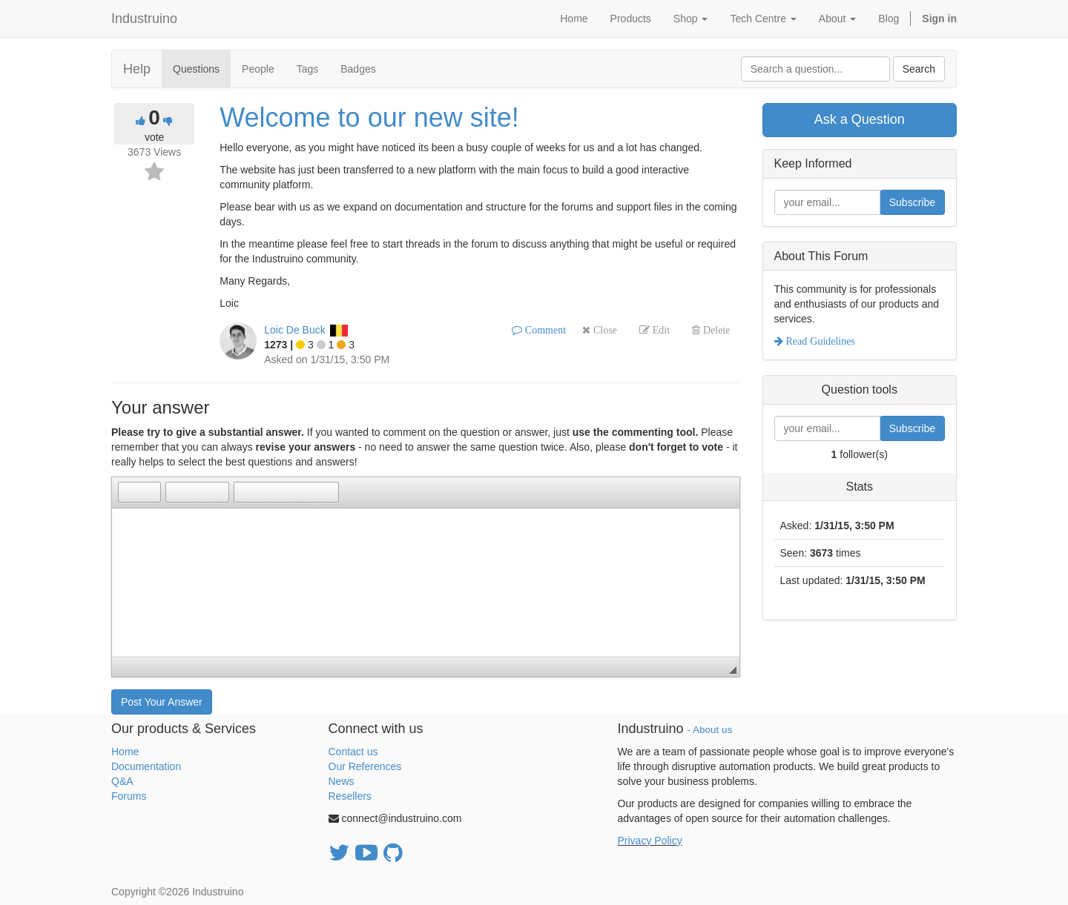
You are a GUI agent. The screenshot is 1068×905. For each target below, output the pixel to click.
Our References (365, 766)
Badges (357, 69)
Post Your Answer (161, 702)
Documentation (146, 766)
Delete (715, 330)
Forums (128, 796)
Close (603, 330)
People (258, 69)
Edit (660, 330)
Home (125, 752)
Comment (544, 330)
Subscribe (912, 202)
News (342, 781)
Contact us (353, 752)
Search (919, 69)
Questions (196, 69)
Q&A (122, 781)
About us (712, 729)
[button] (129, 492)
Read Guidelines (819, 341)
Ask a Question (859, 119)
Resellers (350, 796)
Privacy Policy (650, 840)
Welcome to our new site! (369, 117)
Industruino (144, 18)
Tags (308, 69)
